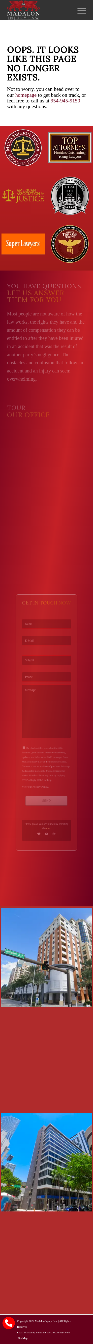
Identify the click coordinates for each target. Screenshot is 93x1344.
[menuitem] (79, 10)
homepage (25, 95)
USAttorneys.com (60, 1332)
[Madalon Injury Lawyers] (38, 10)
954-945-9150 (65, 101)
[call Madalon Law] (8, 1323)
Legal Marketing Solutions (31, 1332)
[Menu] (79, 10)
